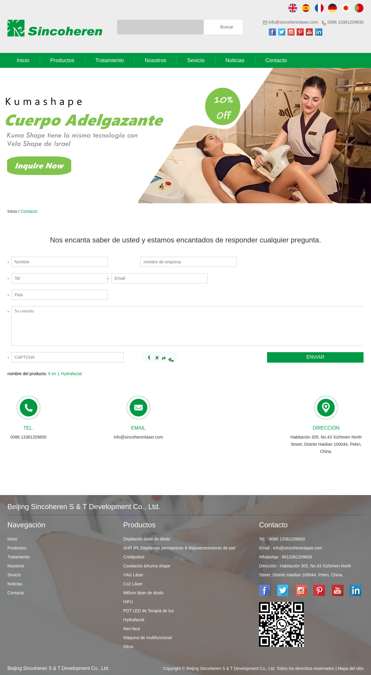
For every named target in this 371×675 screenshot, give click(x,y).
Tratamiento (109, 60)
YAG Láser (133, 574)
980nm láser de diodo (143, 592)
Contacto (276, 60)
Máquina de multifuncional (147, 637)
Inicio (23, 60)
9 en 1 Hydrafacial (65, 373)
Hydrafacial (133, 619)
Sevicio (195, 60)
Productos (62, 60)
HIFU (128, 601)
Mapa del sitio (351, 668)
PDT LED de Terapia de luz (148, 610)
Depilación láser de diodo (146, 539)
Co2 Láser (133, 583)
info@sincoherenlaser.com (293, 22)
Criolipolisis (134, 557)
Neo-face (131, 628)
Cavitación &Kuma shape (146, 565)
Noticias (235, 60)
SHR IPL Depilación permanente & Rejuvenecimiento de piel (179, 548)
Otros (128, 646)
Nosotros (155, 60)
